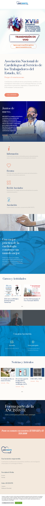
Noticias (3, 477)
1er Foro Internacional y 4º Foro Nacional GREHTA (32, 300)
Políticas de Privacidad (6, 488)
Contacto (3, 486)
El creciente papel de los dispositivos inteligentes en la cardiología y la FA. (22, 381)
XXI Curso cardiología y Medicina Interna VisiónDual (11, 300)
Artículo (3, 383)
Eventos (3, 475)
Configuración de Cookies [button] (8, 502)
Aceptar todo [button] (18, 502)
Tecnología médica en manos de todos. (7, 380)
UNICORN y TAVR (36, 379)
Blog (8, 383)
